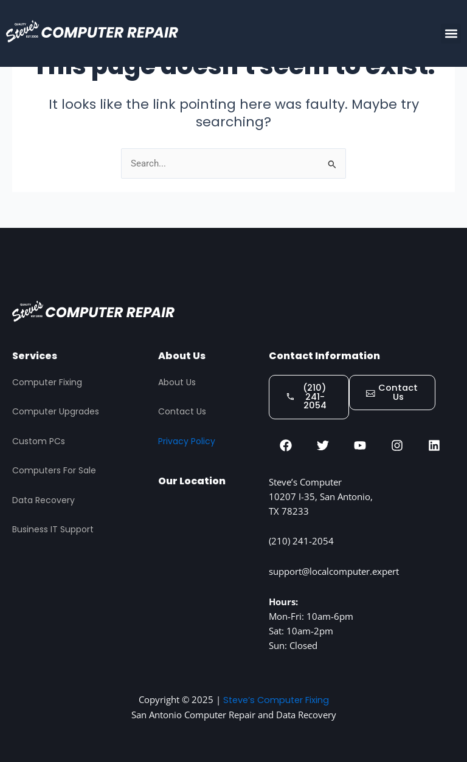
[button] (451, 34)
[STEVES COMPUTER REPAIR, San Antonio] (207, 565)
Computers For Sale (54, 470)
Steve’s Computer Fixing (275, 700)
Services (34, 355)
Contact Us (182, 411)
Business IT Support (53, 529)
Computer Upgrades (55, 411)
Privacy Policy (186, 440)
